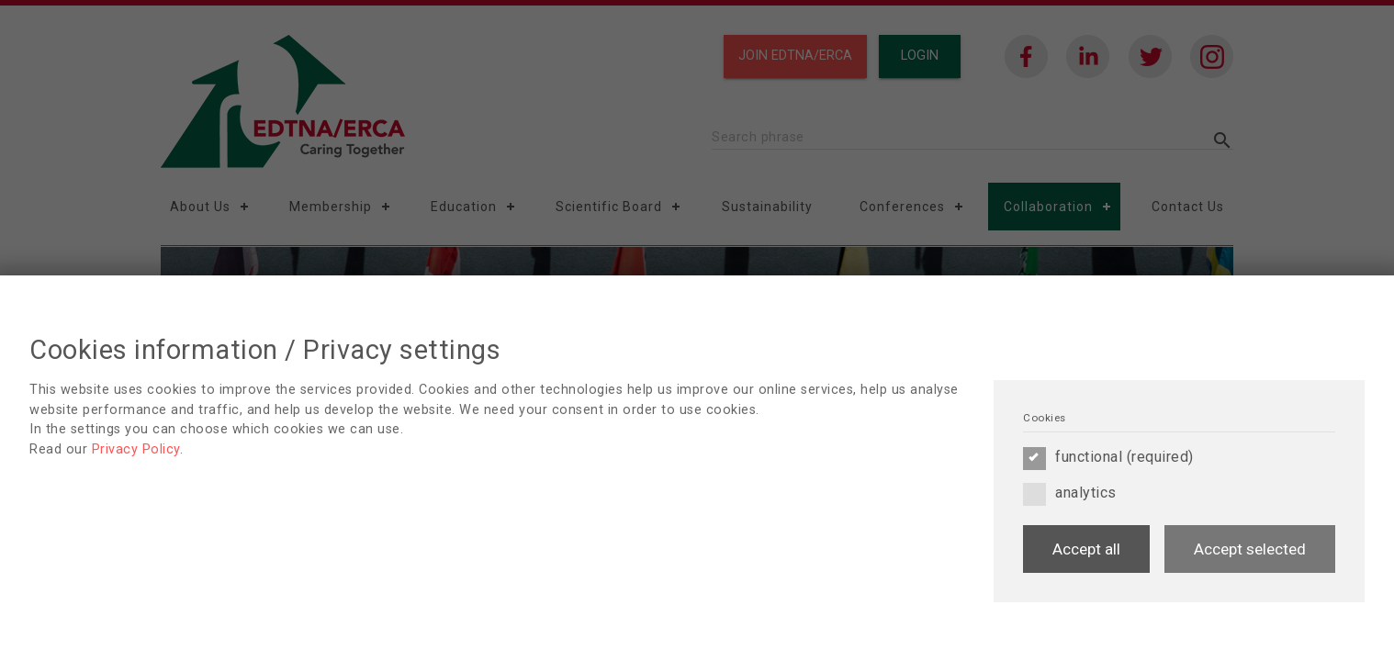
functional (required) (1108, 457)
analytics (1070, 493)
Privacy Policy (136, 449)
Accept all (1086, 549)
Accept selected (1250, 549)
